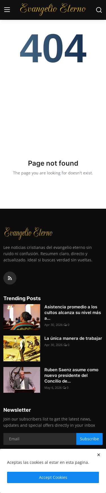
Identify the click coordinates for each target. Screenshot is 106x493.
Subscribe (89, 438)
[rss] (9, 278)
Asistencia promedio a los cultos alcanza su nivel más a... (72, 312)
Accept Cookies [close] (53, 477)
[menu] (7, 10)
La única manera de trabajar (73, 338)
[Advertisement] (53, 108)
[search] (99, 10)
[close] (98, 455)
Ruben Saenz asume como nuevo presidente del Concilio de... (71, 375)
